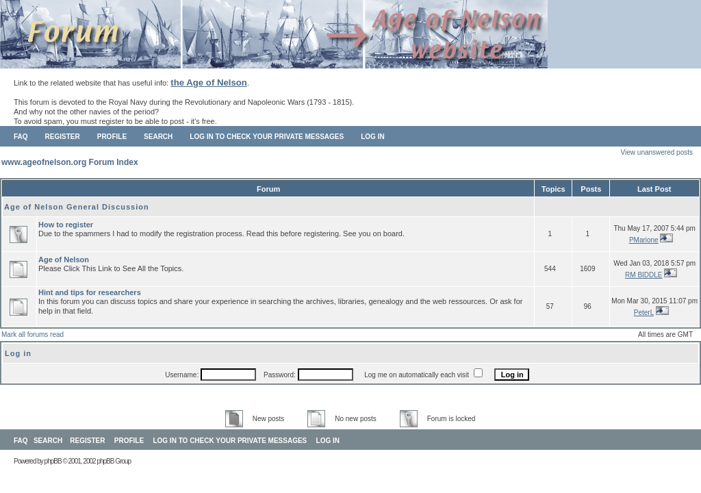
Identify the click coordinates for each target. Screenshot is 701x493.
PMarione (644, 240)
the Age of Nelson (208, 82)
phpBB (53, 461)
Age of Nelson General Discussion (76, 207)
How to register (65, 224)
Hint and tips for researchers (89, 292)
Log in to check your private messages (267, 136)
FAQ (21, 136)
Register (62, 136)
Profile (112, 136)
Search (158, 136)
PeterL (644, 312)
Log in (372, 136)
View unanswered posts (657, 152)
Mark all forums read (32, 334)
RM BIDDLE (643, 275)
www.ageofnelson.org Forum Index (69, 162)
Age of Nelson (63, 259)
